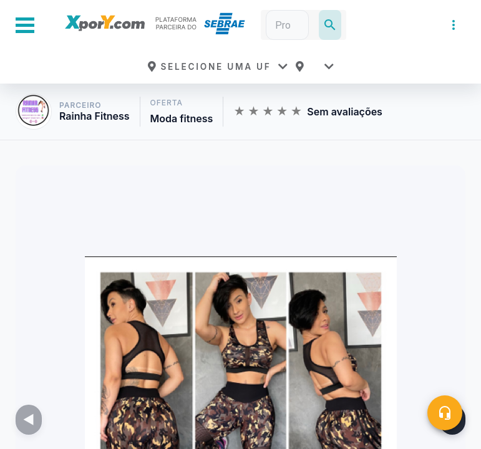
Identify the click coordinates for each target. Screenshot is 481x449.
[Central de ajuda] (444, 412)
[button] (217, 66)
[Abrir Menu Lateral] (24, 25)
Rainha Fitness (94, 116)
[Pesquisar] (330, 25)
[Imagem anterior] (29, 420)
